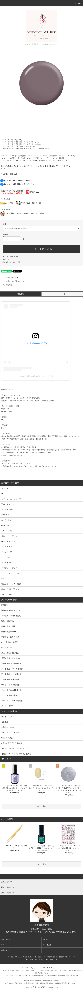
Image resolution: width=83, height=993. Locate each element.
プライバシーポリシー (71, 957)
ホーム (4, 139)
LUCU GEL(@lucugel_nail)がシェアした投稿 (35, 376)
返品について (7, 259)
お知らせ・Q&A (7, 727)
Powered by (41, 987)
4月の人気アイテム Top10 (11, 743)
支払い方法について (17, 957)
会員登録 (45, 939)
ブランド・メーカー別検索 (15, 146)
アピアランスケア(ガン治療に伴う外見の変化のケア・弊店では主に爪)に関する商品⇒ (29, 983)
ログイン (4, 945)
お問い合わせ (5, 950)
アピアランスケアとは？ (11, 733)
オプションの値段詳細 (10, 257)
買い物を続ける (7, 285)
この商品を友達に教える (10, 278)
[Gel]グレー (38, 143)
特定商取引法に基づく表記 (12, 262)
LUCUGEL (18, 139)
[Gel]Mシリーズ (44, 148)
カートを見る (47, 945)
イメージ (62, 294)
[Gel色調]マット (39, 145)
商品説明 (20, 294)
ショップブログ (43, 959)
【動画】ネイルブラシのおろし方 (14, 748)
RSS (51, 959)
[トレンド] (19, 184)
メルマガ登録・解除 (31, 959)
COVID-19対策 (7, 738)
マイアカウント (6, 939)
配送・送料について (30, 957)
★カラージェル (28, 141)
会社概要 (4, 722)
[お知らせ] (17, 180)
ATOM (55, 959)
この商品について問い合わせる (12, 281)
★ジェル (10, 139)
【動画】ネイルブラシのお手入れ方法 (16, 754)
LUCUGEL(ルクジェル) (31, 146)
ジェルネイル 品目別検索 (15, 141)
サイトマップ (6, 717)
